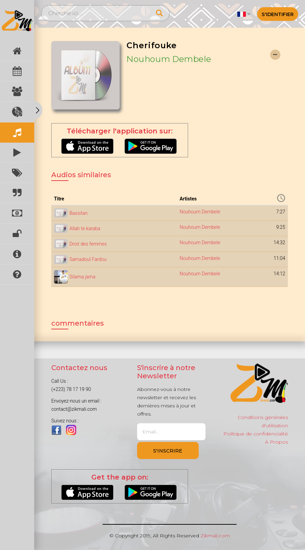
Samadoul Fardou (88, 259)
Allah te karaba (84, 228)
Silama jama (82, 276)
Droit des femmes (88, 244)
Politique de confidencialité (255, 434)
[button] (243, 14)
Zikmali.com (215, 536)
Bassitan (78, 213)
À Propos (276, 442)
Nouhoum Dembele (169, 59)
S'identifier (278, 14)
